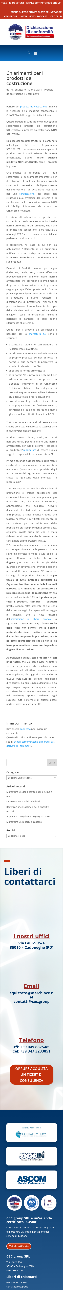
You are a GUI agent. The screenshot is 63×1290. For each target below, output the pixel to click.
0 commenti (32, 93)
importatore (29, 450)
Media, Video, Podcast (33, 16)
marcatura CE (37, 333)
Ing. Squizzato (18, 89)
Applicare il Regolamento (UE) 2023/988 (28, 816)
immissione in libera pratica (31, 619)
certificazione (26, 193)
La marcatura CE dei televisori (23, 801)
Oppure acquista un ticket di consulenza (31, 1074)
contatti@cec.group (47, 3)
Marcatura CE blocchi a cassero (24, 821)
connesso (25, 729)
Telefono (31, 1040)
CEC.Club (56, 16)
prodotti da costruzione (33, 106)
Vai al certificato (19, 1246)
